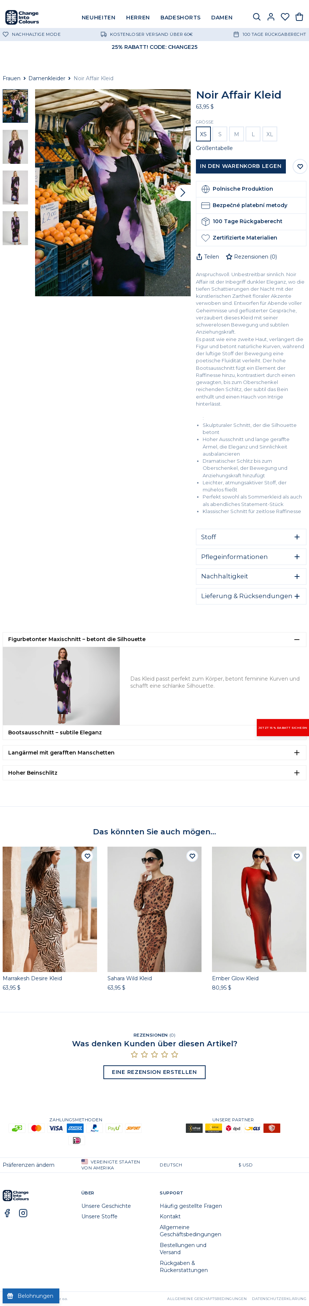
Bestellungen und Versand (183, 1249)
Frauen (12, 78)
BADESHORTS (180, 17)
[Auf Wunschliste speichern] (300, 166)
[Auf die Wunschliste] (87, 856)
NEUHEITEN (99, 17)
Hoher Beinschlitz (32, 772)
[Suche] (256, 17)
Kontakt (170, 1216)
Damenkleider (46, 78)
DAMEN (222, 17)
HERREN (138, 17)
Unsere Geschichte (106, 1206)
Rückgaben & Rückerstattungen (184, 1267)
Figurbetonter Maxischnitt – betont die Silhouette (77, 639)
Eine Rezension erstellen (154, 1072)
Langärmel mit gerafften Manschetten (61, 752)
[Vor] (183, 193)
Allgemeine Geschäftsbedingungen (190, 1231)
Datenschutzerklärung (279, 1299)
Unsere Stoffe (99, 1216)
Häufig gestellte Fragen (191, 1206)
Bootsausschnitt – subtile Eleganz (55, 732)
